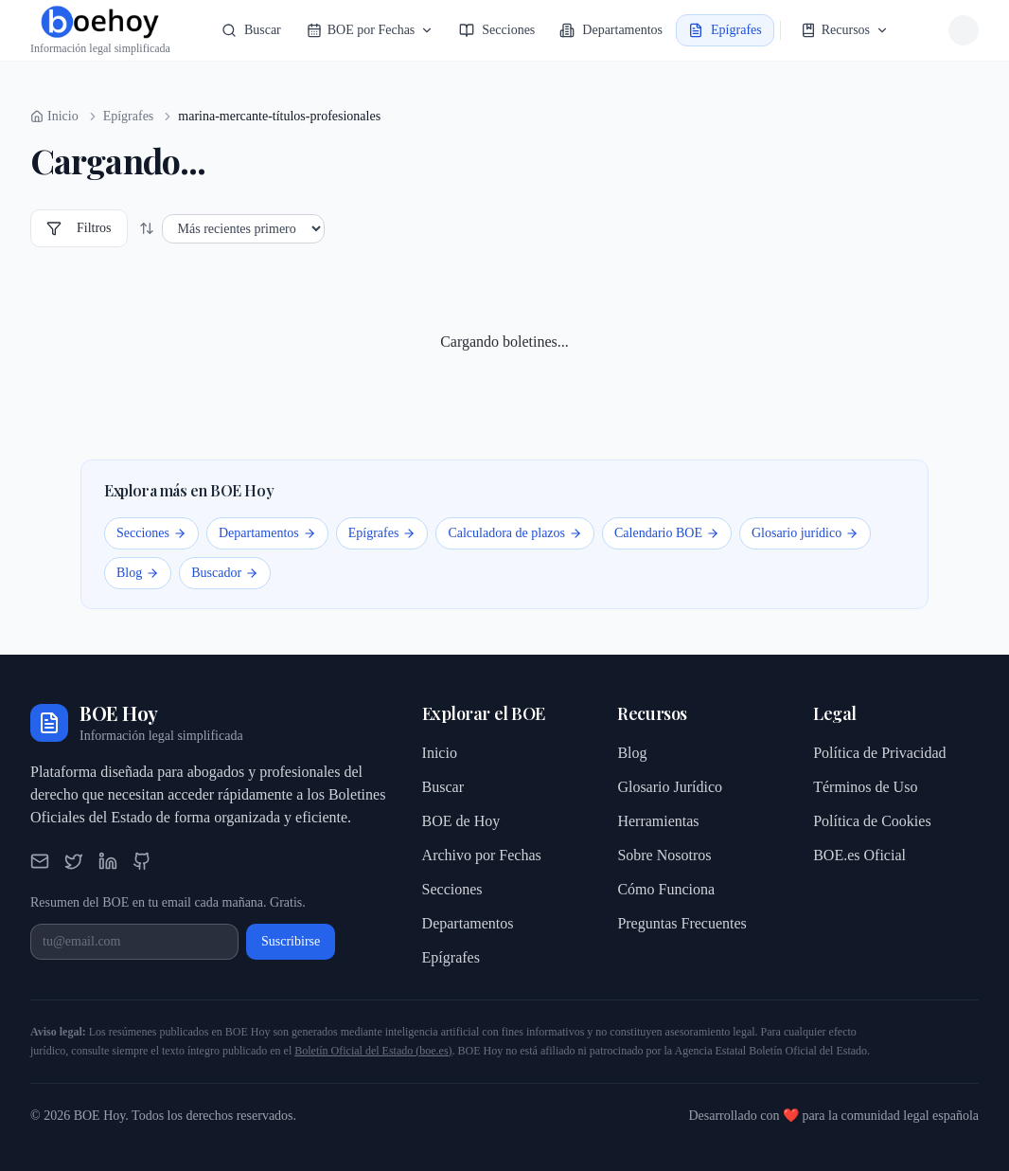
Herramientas (658, 821)
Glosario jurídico (805, 533)
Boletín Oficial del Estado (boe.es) (372, 1050)
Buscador (224, 573)
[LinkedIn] (107, 861)
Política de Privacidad (879, 753)
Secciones (151, 533)
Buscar (443, 787)
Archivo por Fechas (481, 855)
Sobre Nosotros (664, 855)
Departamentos (267, 533)
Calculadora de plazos (515, 533)
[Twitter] (73, 861)
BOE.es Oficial (859, 855)
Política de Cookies (871, 821)
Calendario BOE (666, 533)
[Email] (39, 861)
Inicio (439, 753)
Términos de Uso (865, 787)
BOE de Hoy (461, 821)
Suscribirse (290, 941)
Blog (137, 573)
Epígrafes (128, 116)
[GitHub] (142, 861)
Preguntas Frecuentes (681, 923)
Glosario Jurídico (669, 787)
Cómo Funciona (666, 889)
